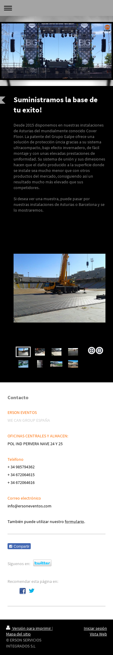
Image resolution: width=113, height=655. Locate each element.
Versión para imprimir (29, 628)
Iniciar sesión (95, 628)
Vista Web (98, 634)
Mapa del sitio (18, 634)
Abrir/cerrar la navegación (56, 8)
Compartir (19, 546)
